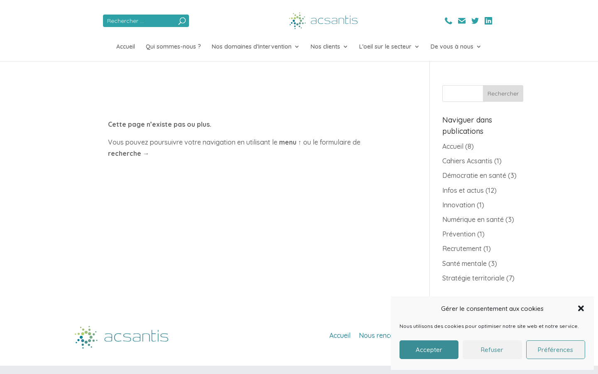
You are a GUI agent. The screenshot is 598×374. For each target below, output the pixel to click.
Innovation (458, 205)
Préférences (555, 350)
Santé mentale (464, 263)
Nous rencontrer (384, 335)
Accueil (125, 47)
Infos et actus (463, 190)
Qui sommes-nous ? (173, 47)
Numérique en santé (473, 219)
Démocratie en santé (474, 175)
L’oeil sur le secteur (385, 47)
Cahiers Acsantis (467, 161)
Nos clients (325, 47)
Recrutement (462, 248)
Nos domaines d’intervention (252, 47)
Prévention (458, 234)
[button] (581, 308)
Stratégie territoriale (473, 278)
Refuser (492, 350)
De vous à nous (452, 47)
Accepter (429, 350)
